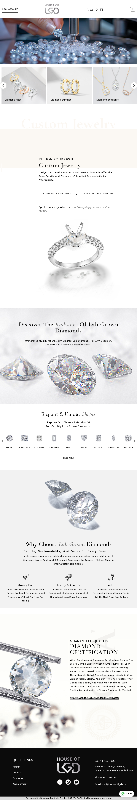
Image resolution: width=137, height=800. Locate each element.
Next (134, 440)
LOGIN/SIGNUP (10, 9)
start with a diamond (98, 193)
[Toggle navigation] (132, 9)
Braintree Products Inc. (52, 798)
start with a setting (57, 193)
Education (18, 778)
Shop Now (68, 458)
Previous (3, 85)
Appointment (20, 783)
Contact (17, 772)
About (16, 766)
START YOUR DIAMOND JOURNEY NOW (94, 698)
